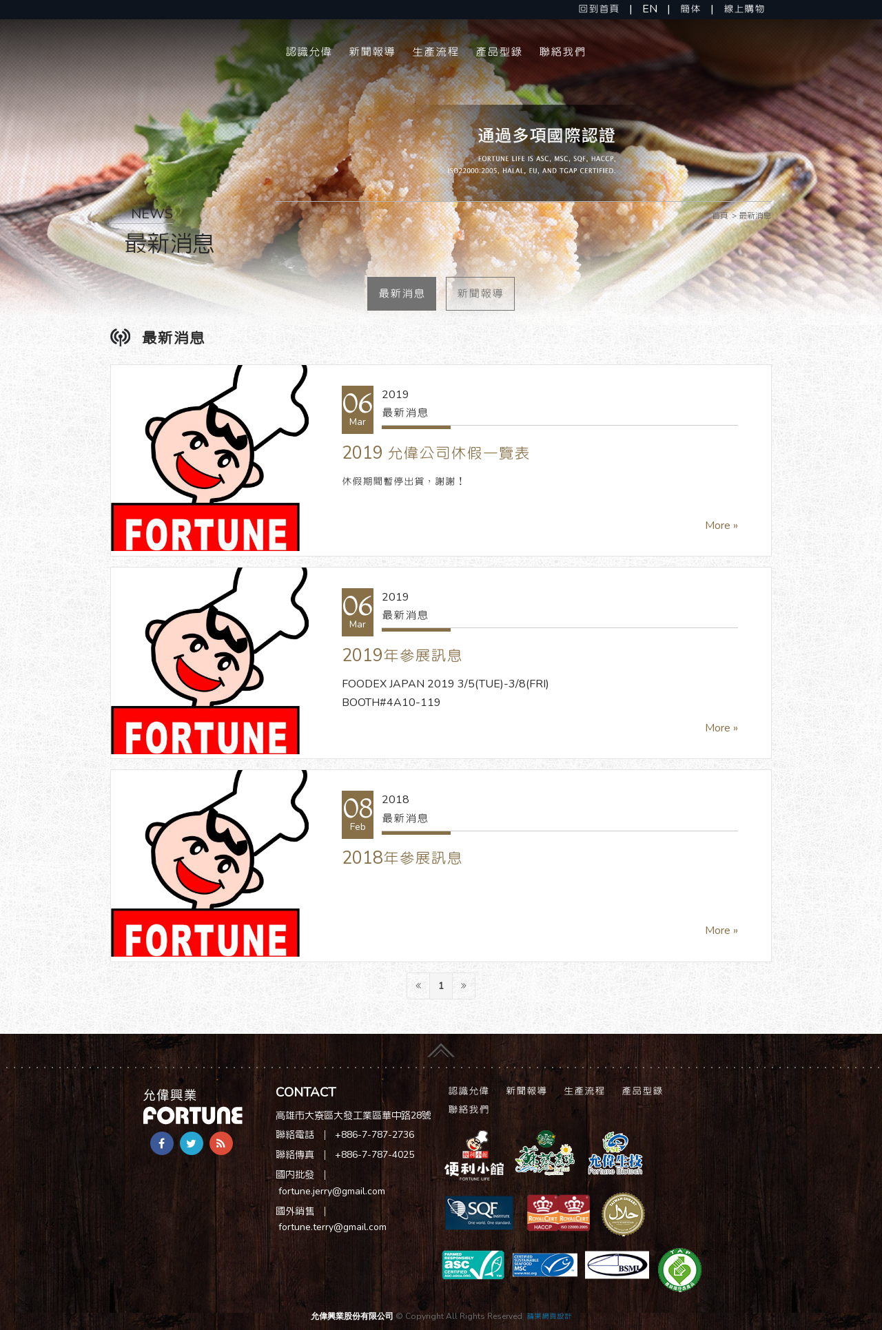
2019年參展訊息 (402, 655)
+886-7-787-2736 (374, 1134)
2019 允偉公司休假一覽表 (436, 453)
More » (721, 525)
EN (649, 9)
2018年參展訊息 (402, 858)
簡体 (690, 9)
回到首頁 (598, 9)
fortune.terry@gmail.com (332, 1227)
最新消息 (401, 293)
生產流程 (435, 51)
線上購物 (744, 9)
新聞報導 (372, 51)
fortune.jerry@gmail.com (331, 1191)
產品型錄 (498, 51)
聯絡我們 (562, 51)
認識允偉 (308, 51)
